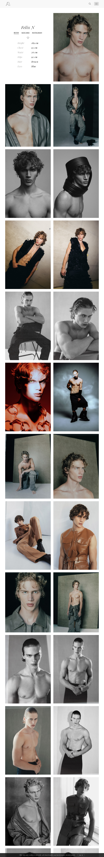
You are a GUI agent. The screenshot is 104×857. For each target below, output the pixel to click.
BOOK (16, 33)
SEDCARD (25, 33)
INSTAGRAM (37, 33)
